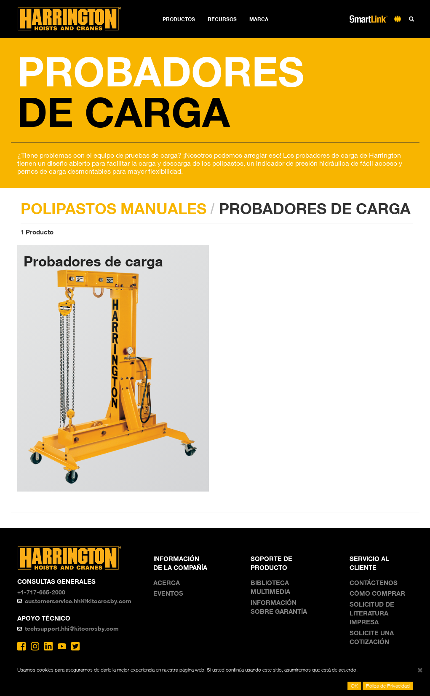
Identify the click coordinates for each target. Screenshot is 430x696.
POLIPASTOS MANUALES (113, 208)
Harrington (75, 19)
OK (354, 685)
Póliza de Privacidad (388, 685)
